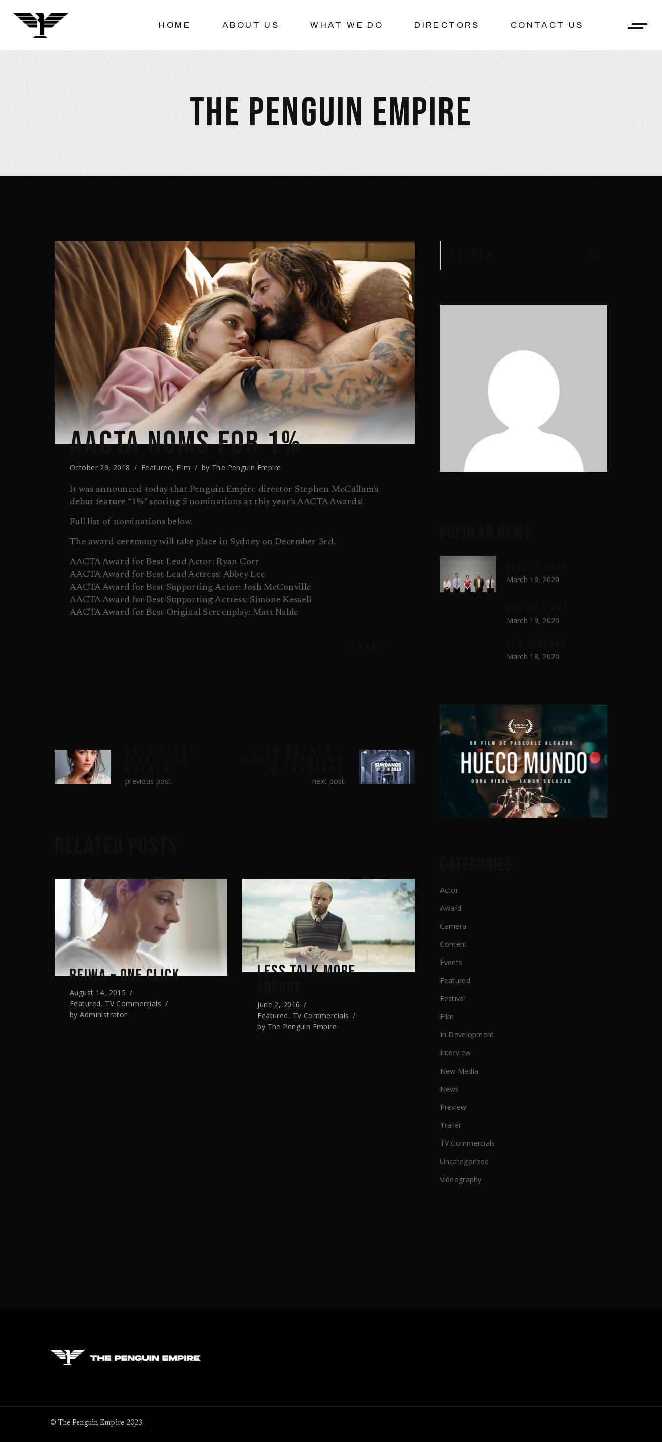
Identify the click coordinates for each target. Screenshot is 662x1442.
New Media (459, 1071)
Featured (156, 467)
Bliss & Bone (537, 567)
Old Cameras (537, 644)
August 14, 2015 (98, 992)
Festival (453, 998)
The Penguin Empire (246, 467)
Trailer (451, 1125)
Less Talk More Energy (308, 981)
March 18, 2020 (533, 656)
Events (451, 962)
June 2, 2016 (278, 1006)
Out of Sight (538, 608)
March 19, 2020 (533, 579)
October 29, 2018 (100, 467)
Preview (453, 1107)
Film (183, 467)
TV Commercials (133, 1003)
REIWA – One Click (127, 975)
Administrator (103, 1014)
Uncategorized (464, 1161)
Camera (453, 926)
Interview (455, 1053)
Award (450, 908)
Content (453, 944)
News (449, 1089)
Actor (449, 890)
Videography (461, 1179)
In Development (467, 1034)
